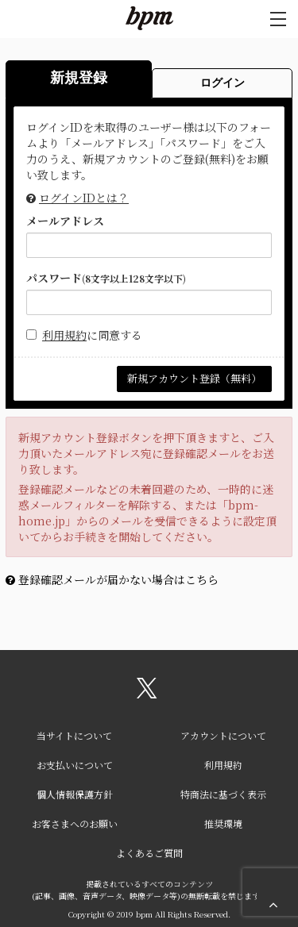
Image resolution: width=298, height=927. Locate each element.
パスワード (106, 278)
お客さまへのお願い (75, 823)
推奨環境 (223, 823)
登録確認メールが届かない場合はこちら (118, 579)
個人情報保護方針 (75, 794)
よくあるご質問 (149, 853)
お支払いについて (75, 764)
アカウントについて (223, 735)
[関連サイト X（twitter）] (147, 694)
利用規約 (64, 335)
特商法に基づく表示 (223, 794)
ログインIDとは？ (84, 198)
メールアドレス (65, 221)
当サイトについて (74, 735)
